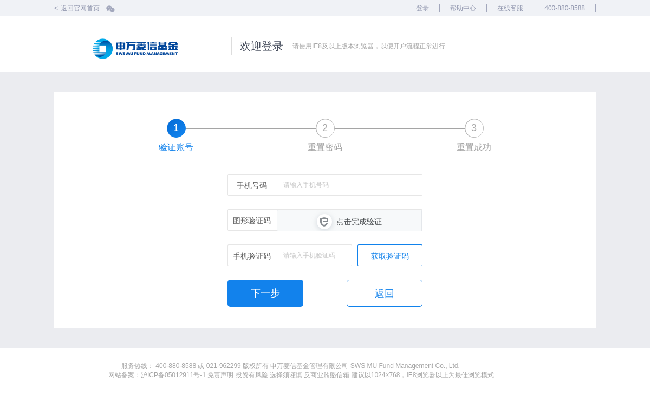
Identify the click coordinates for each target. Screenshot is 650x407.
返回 (384, 293)
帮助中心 (463, 8)
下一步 (265, 293)
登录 (422, 8)
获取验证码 (390, 255)
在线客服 (510, 8)
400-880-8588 (564, 8)
